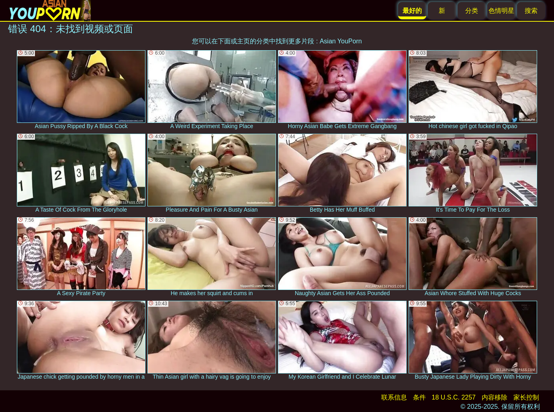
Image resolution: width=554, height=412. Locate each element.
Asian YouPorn (341, 41)
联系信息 (394, 397)
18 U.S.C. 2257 (454, 397)
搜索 (531, 10)
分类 (471, 10)
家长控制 (526, 397)
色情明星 (501, 10)
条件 (419, 397)
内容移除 (494, 397)
